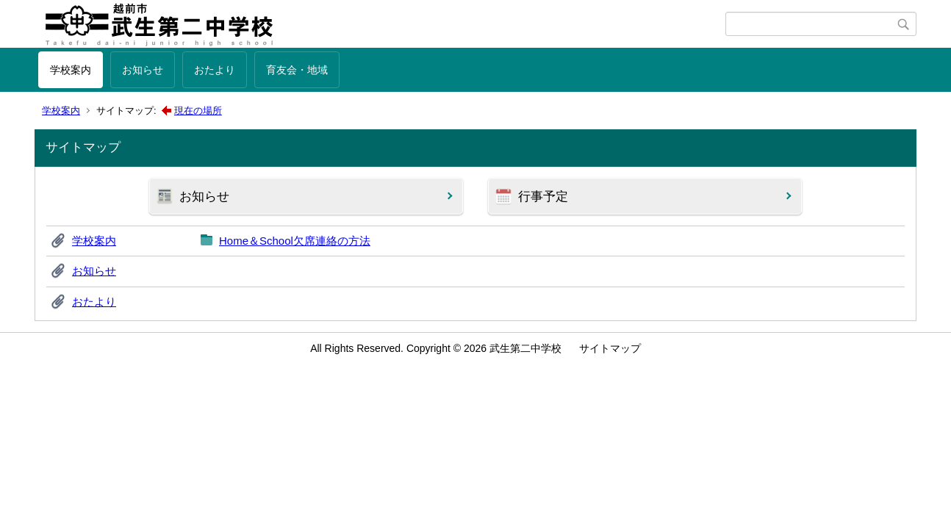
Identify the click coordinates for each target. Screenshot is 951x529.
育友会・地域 (297, 70)
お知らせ (142, 70)
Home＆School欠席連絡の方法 (294, 240)
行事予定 (543, 197)
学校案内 (70, 70)
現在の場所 (198, 110)
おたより (214, 70)
